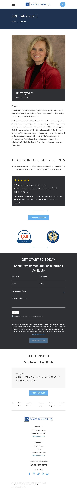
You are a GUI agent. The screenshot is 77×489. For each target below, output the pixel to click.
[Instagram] (34, 474)
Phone (14, 284)
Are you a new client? (19, 291)
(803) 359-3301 (38, 464)
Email (42, 284)
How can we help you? (19, 298)
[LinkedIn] (43, 474)
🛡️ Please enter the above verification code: (27, 316)
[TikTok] (38, 474)
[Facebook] (29, 474)
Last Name (43, 276)
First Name (15, 276)
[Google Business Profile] (47, 474)
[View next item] (48, 211)
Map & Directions (38, 436)
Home (14, 403)
